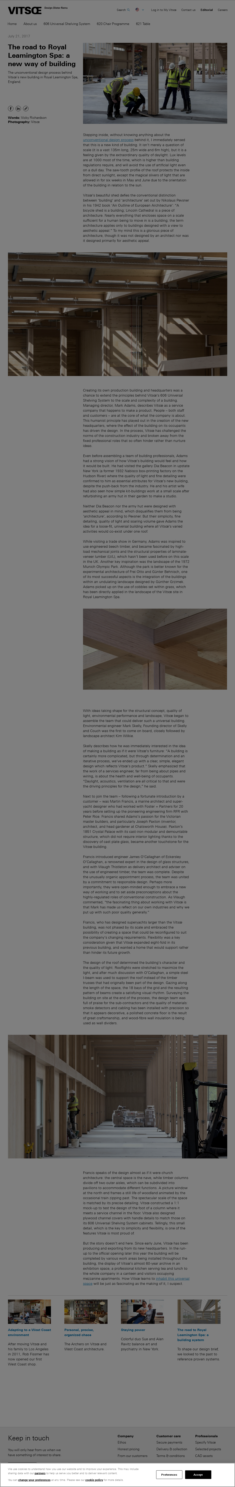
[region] (117, 1475)
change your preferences (34, 1480)
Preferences (169, 1474)
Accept (198, 1474)
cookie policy (94, 1480)
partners (40, 1473)
